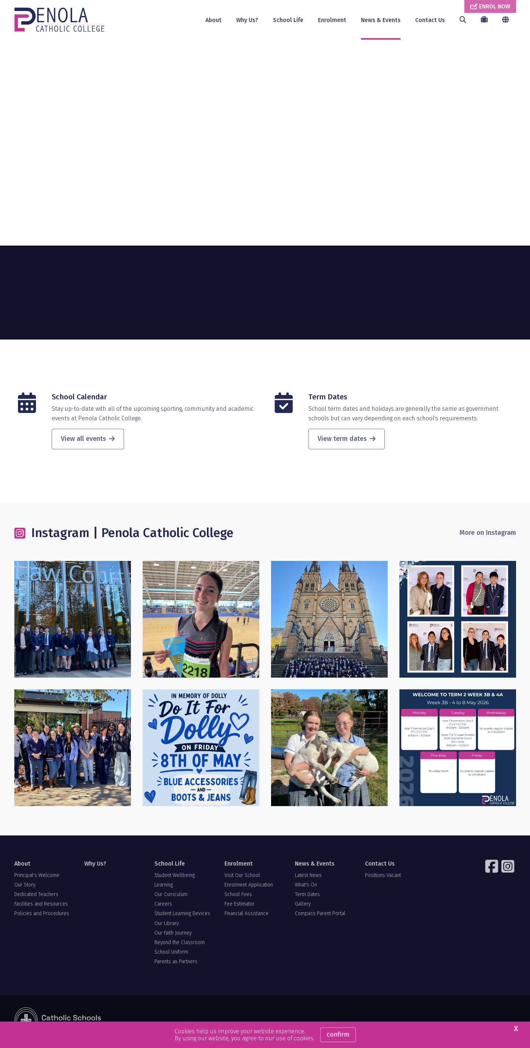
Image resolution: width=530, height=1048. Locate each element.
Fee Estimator (239, 906)
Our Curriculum (170, 896)
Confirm (338, 1034)
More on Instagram (488, 535)
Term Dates (327, 399)
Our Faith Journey (172, 935)
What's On (306, 887)
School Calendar (79, 399)
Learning (163, 887)
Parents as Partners (175, 964)
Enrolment (332, 20)
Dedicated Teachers (36, 896)
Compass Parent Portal (320, 916)
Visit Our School (242, 877)
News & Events (381, 20)
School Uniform (171, 954)
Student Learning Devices (182, 916)
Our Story (24, 887)
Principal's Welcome (36, 877)
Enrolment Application (248, 887)
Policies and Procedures (41, 916)
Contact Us (430, 20)
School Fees (238, 896)
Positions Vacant (383, 877)
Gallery (303, 906)
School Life (288, 20)
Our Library (166, 925)
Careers (163, 906)
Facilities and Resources (41, 906)
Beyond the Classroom (179, 945)
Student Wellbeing (174, 877)
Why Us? (247, 20)
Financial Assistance (246, 916)
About (213, 20)
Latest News (308, 877)
